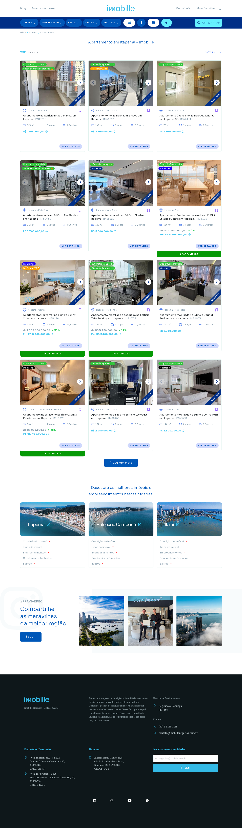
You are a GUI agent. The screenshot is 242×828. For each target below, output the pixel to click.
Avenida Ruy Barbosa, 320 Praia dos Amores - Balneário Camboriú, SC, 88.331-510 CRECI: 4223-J (52, 779)
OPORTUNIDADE (189, 254)
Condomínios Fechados (37, 558)
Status (91, 22)
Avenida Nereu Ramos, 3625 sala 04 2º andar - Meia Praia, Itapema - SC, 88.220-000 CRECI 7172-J (109, 763)
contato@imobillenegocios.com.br (178, 733)
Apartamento (52, 22)
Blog (23, 8)
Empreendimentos (34, 552)
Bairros (27, 563)
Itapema (29, 22)
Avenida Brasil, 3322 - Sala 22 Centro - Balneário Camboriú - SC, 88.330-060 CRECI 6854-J (47, 763)
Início (23, 32)
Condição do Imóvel (35, 541)
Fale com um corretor (45, 8)
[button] (29, 23)
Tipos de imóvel (33, 547)
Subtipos (111, 22)
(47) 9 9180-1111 (168, 726)
